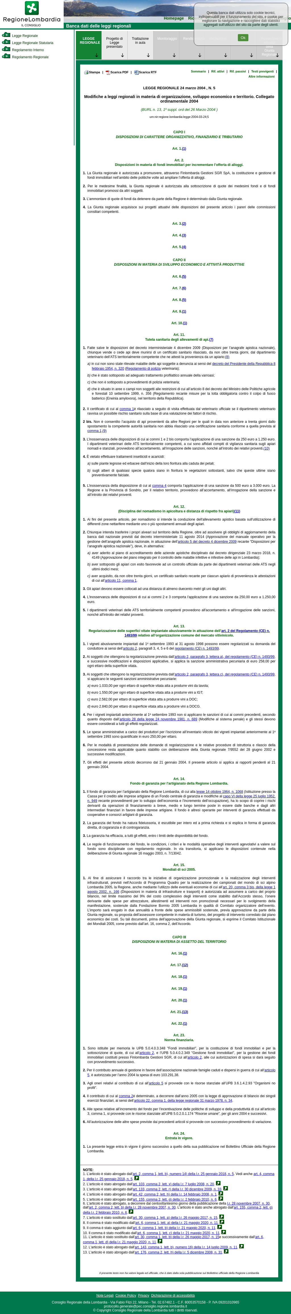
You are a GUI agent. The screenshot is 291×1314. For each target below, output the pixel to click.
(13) (185, 1012)
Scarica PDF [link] (116, 72)
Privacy (143, 1296)
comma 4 (159, 486)
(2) (184, 224)
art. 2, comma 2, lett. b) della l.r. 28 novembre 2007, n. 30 (132, 1207)
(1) (184, 149)
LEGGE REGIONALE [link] (90, 41)
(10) (266, 448)
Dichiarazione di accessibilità (173, 1296)
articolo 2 (130, 648)
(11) (237, 511)
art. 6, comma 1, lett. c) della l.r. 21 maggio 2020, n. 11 (178, 1233)
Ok (243, 38)
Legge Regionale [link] (20, 36)
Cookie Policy (125, 1296)
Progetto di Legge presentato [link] (114, 43)
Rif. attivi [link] (218, 71)
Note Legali (105, 1296)
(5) (184, 276)
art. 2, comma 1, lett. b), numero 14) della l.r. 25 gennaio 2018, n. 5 (183, 1174)
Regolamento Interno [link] (23, 50)
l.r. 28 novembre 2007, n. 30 (248, 1203)
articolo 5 (156, 1083)
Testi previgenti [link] (262, 71)
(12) (185, 965)
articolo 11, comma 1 (120, 581)
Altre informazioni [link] (261, 76)
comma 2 (126, 1096)
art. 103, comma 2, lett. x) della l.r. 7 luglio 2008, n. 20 (173, 1184)
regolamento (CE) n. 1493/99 (197, 648)
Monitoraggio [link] (167, 39)
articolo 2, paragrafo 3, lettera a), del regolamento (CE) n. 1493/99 (224, 657)
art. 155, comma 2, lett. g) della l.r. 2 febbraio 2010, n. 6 (175, 1199)
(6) (184, 288)
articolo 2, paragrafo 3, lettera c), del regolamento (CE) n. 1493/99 (225, 674)
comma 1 (127, 409)
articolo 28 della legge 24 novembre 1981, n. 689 (158, 719)
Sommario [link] (198, 71)
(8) (227, 357)
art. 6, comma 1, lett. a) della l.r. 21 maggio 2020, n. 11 (176, 1223)
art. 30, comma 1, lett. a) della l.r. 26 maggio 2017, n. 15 (175, 1218)
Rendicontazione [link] (194, 39)
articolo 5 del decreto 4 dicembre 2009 (207, 542)
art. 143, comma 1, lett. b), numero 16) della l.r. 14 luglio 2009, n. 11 (186, 1247)
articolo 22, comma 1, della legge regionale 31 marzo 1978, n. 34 (183, 1101)
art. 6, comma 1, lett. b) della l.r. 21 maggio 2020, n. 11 (174, 1228)
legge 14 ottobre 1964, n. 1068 (219, 792)
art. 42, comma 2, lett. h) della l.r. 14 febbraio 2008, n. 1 (175, 1194)
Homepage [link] (174, 18)
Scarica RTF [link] (145, 72)
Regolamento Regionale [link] (25, 57)
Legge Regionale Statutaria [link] (27, 43)
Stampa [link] (92, 72)
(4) (184, 247)
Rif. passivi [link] (238, 71)
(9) (104, 431)
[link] (32, 27)
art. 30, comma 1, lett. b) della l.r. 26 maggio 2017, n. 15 (177, 1237)
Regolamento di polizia (143, 369)
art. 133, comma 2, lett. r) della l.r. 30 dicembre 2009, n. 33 (177, 1189)
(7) (211, 340)
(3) (184, 235)
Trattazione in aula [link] (140, 41)
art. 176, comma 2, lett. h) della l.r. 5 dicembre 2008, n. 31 (178, 1252)
